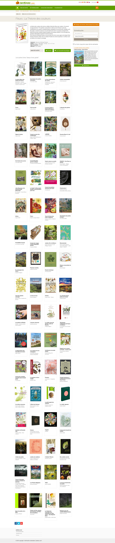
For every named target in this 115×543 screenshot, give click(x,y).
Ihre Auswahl (95, 2)
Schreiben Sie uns (19, 533)
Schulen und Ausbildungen (47, 7)
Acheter (49, 50)
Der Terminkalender (34, 7)
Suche (86, 39)
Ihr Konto (17, 535)
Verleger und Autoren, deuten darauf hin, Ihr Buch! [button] (86, 24)
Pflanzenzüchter (58, 7)
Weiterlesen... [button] (86, 65)
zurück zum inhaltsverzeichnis (28, 14)
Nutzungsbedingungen (19, 531)
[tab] (27, 58)
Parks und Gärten (24, 7)
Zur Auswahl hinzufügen (62, 50)
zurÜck (18, 14)
